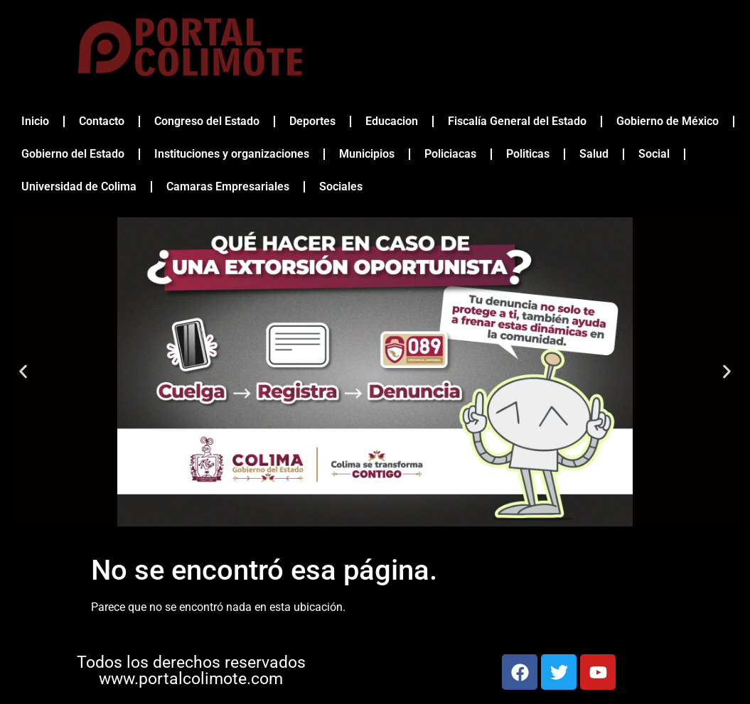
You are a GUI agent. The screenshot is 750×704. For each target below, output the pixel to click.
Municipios (367, 154)
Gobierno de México (667, 121)
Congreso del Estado (206, 121)
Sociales (341, 186)
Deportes (312, 121)
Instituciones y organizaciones (231, 154)
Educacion (391, 121)
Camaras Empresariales (227, 186)
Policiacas (450, 154)
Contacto (101, 121)
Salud (594, 154)
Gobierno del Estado (72, 154)
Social (654, 154)
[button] (23, 372)
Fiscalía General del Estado (517, 121)
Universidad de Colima (78, 186)
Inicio (35, 121)
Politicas (528, 154)
